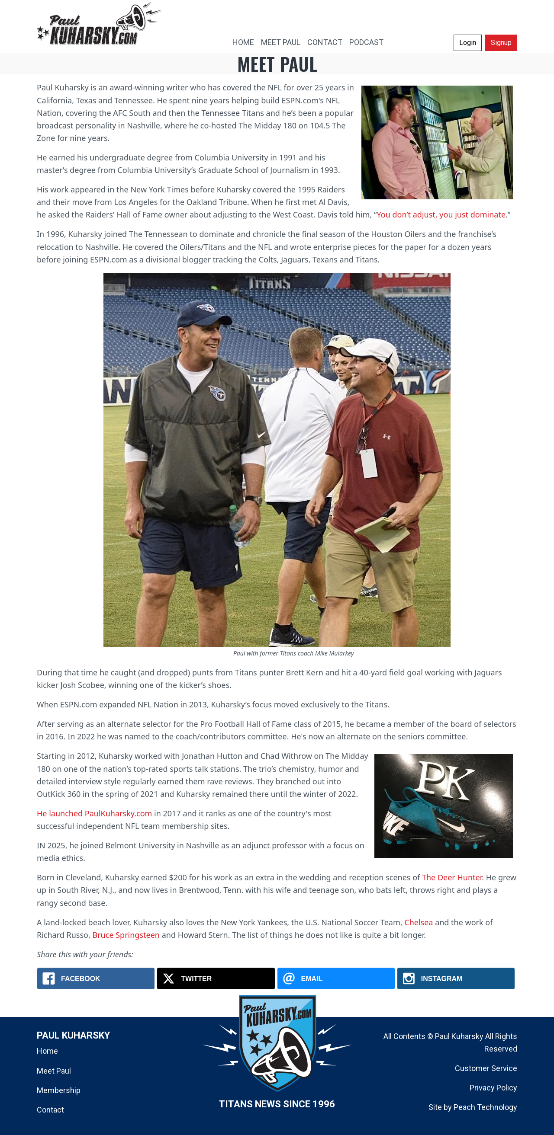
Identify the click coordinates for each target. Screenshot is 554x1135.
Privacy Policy (493, 1087)
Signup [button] (501, 42)
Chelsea (418, 922)
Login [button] (467, 42)
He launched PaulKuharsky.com (94, 813)
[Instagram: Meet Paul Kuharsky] (456, 978)
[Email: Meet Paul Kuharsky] (336, 978)
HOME (243, 42)
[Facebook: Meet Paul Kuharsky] (96, 978)
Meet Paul (54, 1070)
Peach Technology (485, 1107)
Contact (50, 1109)
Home (47, 1050)
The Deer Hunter (452, 877)
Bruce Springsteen (126, 935)
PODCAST (366, 42)
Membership (59, 1090)
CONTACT (324, 42)
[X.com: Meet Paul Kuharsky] (215, 978)
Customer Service (486, 1068)
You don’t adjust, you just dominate (441, 214)
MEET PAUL (280, 42)
